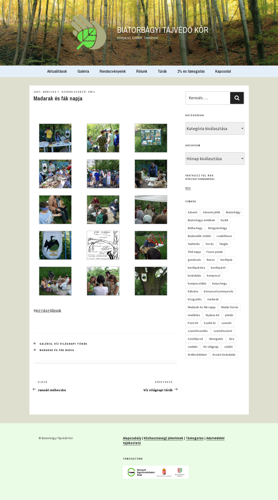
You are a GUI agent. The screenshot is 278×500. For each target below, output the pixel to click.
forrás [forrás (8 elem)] (210, 244)
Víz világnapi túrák (70, 343)
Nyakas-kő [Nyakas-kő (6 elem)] (212, 315)
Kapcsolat (223, 71)
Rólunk (141, 71)
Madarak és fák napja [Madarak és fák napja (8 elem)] (201, 307)
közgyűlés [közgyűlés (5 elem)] (195, 299)
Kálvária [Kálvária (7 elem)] (193, 291)
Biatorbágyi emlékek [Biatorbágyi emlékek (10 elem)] (201, 220)
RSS (188, 188)
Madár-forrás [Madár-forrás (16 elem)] (229, 307)
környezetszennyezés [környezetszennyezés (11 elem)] (218, 291)
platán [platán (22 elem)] (229, 315)
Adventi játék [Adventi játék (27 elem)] (211, 212)
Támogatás (195, 438)
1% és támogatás (191, 71)
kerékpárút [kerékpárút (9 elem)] (218, 268)
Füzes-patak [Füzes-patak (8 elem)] (214, 252)
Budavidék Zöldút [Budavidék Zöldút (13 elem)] (199, 236)
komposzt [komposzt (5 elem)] (213, 275)
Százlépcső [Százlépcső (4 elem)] (195, 339)
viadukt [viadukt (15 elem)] (192, 347)
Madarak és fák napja (56, 350)
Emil (91, 91)
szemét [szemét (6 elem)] (226, 323)
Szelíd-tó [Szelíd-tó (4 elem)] (210, 323)
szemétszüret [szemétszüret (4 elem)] (222, 331)
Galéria (83, 71)
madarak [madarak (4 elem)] (213, 299)
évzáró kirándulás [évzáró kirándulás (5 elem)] (224, 355)
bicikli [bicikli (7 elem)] (224, 220)
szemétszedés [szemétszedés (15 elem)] (198, 331)
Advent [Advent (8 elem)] (192, 212)
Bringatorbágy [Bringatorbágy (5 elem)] (217, 228)
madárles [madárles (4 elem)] (194, 315)
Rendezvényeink (113, 71)
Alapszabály (132, 438)
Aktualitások (57, 71)
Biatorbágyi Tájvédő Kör (162, 30)
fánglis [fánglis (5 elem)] (223, 244)
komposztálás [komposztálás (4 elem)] (197, 283)
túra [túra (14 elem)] (231, 339)
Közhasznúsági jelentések (163, 438)
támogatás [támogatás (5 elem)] (216, 339)
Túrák (162, 71)
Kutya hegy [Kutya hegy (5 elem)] (219, 283)
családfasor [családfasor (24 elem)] (224, 236)
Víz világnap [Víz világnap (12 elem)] (211, 347)
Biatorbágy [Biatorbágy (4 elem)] (233, 212)
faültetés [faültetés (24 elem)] (194, 244)
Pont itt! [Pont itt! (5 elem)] (193, 323)
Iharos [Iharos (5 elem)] (211, 260)
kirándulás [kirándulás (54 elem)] (194, 275)
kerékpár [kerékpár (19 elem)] (227, 260)
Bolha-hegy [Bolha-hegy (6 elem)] (195, 228)
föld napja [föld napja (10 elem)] (194, 252)
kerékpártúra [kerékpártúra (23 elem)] (196, 268)
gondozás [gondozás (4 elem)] (194, 260)
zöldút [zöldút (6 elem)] (228, 347)
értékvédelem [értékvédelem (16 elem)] (197, 355)
